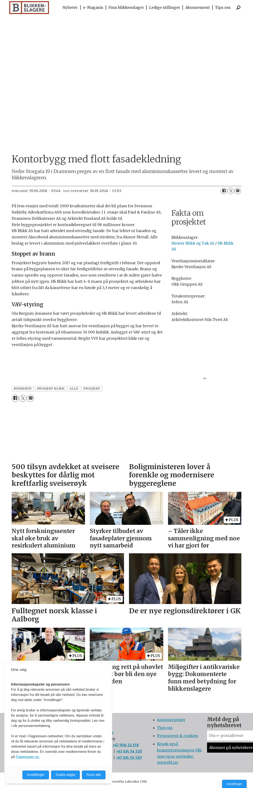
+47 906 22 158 (125, 745)
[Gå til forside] (29, 7)
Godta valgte (65, 775)
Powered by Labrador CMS (126, 781)
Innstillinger (234, 784)
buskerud (22, 388)
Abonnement (197, 7)
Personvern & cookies (177, 735)
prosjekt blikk (50, 388)
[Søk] (238, 7)
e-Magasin (93, 7)
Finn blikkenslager (126, 7)
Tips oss (223, 7)
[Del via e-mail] (237, 191)
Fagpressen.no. (28, 757)
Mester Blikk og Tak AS (192, 243)
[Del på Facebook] (224, 191)
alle (74, 388)
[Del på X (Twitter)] (231, 191)
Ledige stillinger (164, 7)
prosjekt (91, 388)
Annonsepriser (171, 719)
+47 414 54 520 (129, 751)
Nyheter (70, 7)
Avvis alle (93, 775)
